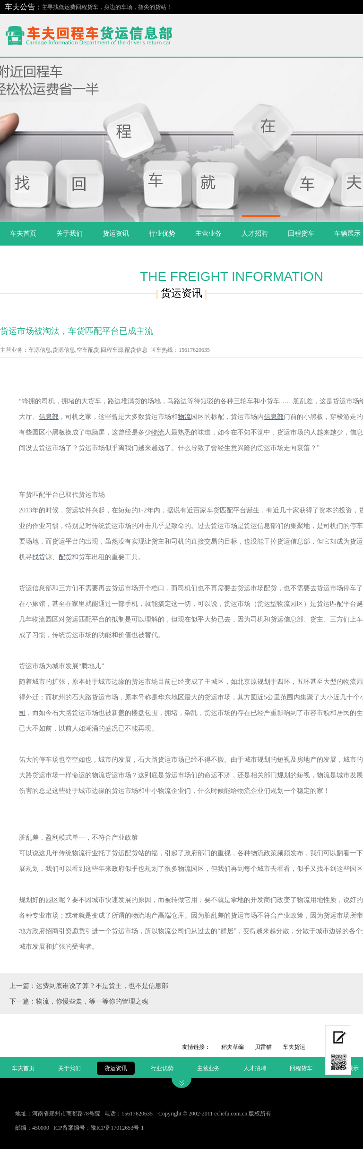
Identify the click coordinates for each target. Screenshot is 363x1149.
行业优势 (162, 233)
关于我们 (69, 233)
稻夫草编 (232, 1047)
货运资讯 (116, 233)
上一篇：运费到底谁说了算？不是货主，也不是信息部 (88, 985)
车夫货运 (294, 1047)
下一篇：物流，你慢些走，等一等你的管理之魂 (78, 1001)
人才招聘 (255, 233)
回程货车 (301, 233)
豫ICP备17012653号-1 (117, 1127)
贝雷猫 (263, 1047)
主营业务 (208, 233)
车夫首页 (23, 233)
